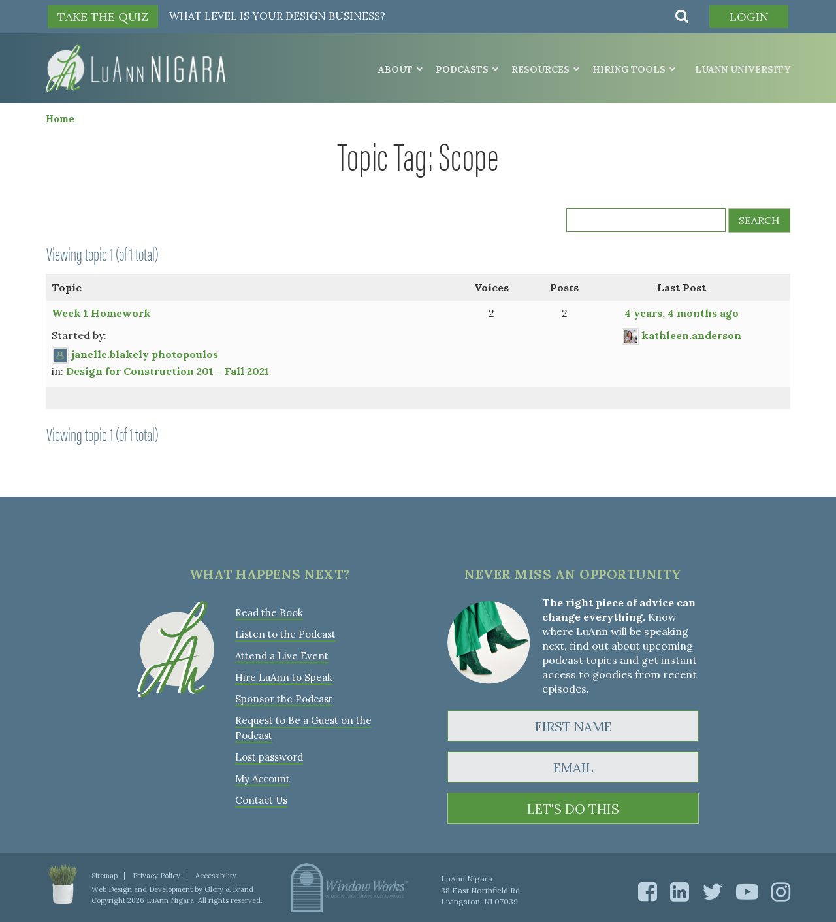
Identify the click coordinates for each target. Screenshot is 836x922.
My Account (262, 778)
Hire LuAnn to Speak (283, 677)
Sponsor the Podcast (283, 699)
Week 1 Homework (101, 313)
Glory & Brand (228, 889)
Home (60, 118)
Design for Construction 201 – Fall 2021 (167, 371)
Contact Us (261, 800)
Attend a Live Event (282, 656)
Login (749, 16)
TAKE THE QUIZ (102, 16)
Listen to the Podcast (285, 634)
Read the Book (269, 612)
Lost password (269, 757)
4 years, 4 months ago (681, 313)
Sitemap (104, 875)
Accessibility (215, 875)
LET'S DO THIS (573, 808)
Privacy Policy (156, 875)
